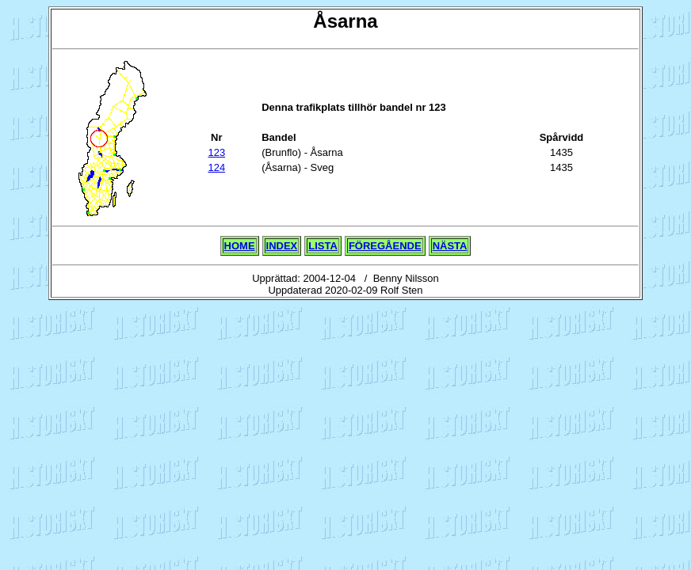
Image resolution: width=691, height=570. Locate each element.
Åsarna (345, 21)
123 (216, 152)
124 (216, 167)
